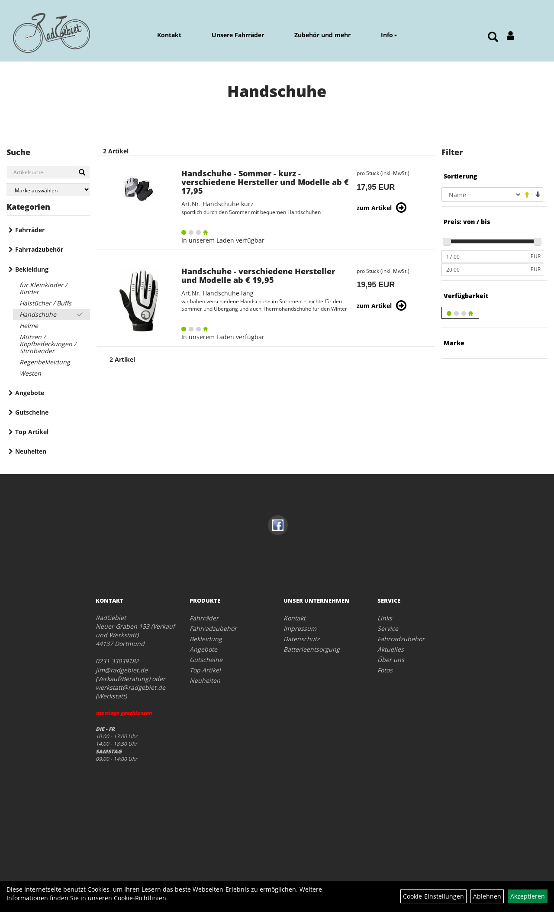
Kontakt (169, 35)
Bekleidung (31, 269)
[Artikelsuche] (493, 37)
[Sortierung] (481, 194)
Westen (30, 373)
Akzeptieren (527, 896)
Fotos (385, 670)
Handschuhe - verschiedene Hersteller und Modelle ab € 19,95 (258, 275)
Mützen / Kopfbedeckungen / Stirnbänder (47, 344)
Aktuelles (390, 649)
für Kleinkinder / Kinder (43, 288)
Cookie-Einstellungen (433, 896)
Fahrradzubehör (39, 249)
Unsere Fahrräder (238, 35)
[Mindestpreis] (484, 256)
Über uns (390, 660)
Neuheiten (30, 451)
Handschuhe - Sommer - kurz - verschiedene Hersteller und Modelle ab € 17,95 (265, 182)
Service (387, 628)
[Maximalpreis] (484, 269)
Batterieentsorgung (311, 649)
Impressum (299, 628)
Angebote (29, 393)
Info (389, 35)
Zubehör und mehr (322, 35)
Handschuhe (37, 314)
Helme (28, 325)
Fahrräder (30, 230)
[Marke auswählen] (48, 189)
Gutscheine (31, 412)
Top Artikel (31, 432)
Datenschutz (301, 639)
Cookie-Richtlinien (140, 898)
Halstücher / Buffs (45, 303)
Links (384, 618)
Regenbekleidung (44, 362)
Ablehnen (487, 896)
